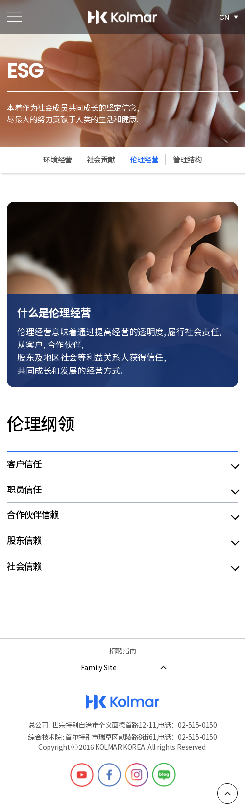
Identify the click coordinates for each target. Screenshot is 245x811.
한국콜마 (122, 17)
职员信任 (24, 490)
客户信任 (24, 464)
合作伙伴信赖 (32, 515)
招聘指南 (122, 650)
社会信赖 (24, 566)
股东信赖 (24, 540)
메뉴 (14, 17)
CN (224, 17)
